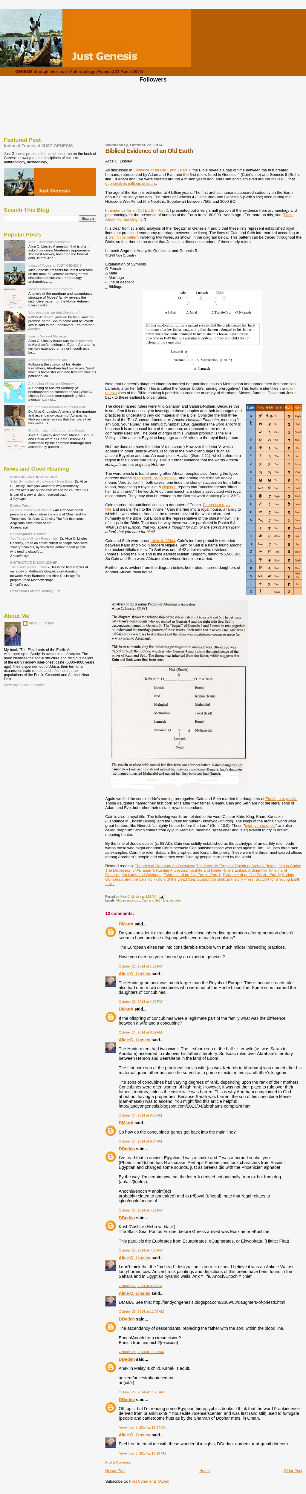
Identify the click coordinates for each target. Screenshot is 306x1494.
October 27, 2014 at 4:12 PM (140, 1210)
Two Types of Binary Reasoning (34, 538)
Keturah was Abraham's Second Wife (57, 407)
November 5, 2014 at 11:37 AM (142, 1427)
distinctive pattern (123, 237)
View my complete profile (24, 685)
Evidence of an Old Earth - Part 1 (161, 170)
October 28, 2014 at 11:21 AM (141, 1352)
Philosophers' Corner (28, 534)
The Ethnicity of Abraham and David (56, 430)
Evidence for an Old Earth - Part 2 (139, 210)
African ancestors (128, 900)
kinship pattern (173, 900)
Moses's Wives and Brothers (50, 289)
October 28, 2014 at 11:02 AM (141, 1311)
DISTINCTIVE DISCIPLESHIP (33, 562)
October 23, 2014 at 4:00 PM (140, 1001)
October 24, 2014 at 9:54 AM (140, 1141)
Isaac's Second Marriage (47, 336)
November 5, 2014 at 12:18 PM (142, 1453)
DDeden (127, 1148)
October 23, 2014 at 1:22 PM (140, 966)
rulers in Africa (162, 540)
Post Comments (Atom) (149, 1481)
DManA (126, 924)
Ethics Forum (21, 505)
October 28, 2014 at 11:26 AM (141, 1392)
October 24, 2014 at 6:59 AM (140, 1032)
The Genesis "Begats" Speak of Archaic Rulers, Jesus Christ (248, 866)
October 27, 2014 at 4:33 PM (140, 1250)
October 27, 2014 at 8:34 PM (140, 1286)
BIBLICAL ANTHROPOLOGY (33, 477)
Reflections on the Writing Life (35, 591)
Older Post (293, 1470)
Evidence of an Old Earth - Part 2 (251, 875)
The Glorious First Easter (29, 567)
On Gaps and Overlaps (141, 875)
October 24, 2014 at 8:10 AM (140, 1115)
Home (204, 1470)
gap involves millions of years (130, 183)
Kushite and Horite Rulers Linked (217, 870)
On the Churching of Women (31, 510)
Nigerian (170, 487)
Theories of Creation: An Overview (164, 866)
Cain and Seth (151, 900)
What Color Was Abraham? (49, 242)
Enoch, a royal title (281, 798)
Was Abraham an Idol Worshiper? (54, 312)
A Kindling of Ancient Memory (51, 383)
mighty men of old (260, 825)
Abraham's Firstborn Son (47, 360)
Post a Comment (118, 1462)
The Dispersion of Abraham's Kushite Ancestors (146, 870)
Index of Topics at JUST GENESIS (38, 145)
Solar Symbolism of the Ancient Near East (41, 481)
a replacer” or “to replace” (156, 478)
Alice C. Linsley (134, 973)
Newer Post (115, 1470)
